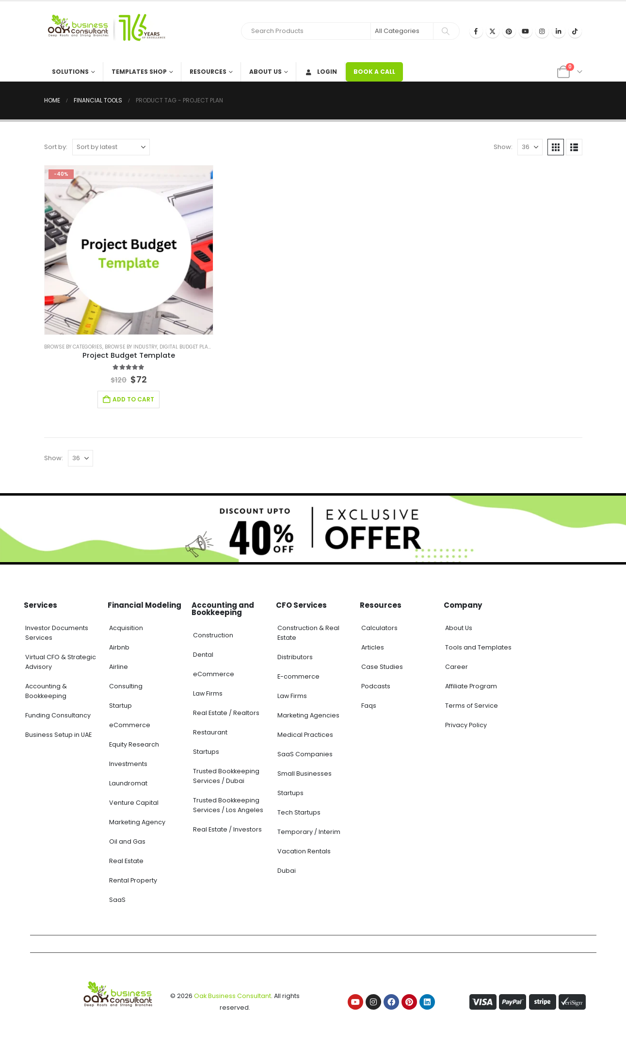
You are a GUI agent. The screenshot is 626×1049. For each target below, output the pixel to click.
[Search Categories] (401, 31)
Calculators (379, 628)
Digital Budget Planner (191, 346)
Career (456, 667)
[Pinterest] (509, 31)
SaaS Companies (305, 754)
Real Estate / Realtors (226, 713)
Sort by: (55, 146)
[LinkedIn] (558, 31)
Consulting (126, 686)
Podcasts (375, 686)
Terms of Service (471, 705)
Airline (118, 667)
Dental (203, 654)
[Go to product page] (129, 250)
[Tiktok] (575, 31)
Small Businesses (304, 773)
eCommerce (129, 725)
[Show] (530, 147)
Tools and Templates (478, 647)
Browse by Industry (131, 346)
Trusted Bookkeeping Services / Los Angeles (228, 805)
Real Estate (126, 861)
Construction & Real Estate (308, 633)
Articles (372, 647)
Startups (206, 752)
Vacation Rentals (304, 851)
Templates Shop (139, 71)
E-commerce (298, 676)
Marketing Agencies (308, 715)
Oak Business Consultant (232, 996)
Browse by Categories (73, 346)
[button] (555, 147)
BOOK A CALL (374, 71)
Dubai (286, 870)
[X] (492, 31)
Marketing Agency (137, 822)
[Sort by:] (111, 147)
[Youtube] (525, 31)
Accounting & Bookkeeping (46, 691)
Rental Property (133, 880)
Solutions (70, 71)
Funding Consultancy (58, 715)
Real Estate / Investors (227, 829)
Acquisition (126, 628)
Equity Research (134, 744)
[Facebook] (476, 31)
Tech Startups (299, 812)
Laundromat (128, 783)
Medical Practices (305, 735)
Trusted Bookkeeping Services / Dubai (226, 776)
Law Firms (208, 693)
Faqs (368, 705)
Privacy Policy (466, 725)
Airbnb (119, 647)
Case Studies (382, 667)
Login (321, 71)
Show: (503, 146)
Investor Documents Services (56, 633)
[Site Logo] (104, 31)
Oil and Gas (127, 841)
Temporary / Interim (308, 832)
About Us (265, 71)
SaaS (117, 900)
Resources (208, 71)
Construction (213, 635)
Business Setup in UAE (58, 735)
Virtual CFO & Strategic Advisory (60, 662)
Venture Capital (134, 803)
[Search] (445, 31)
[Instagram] (542, 31)
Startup (120, 705)
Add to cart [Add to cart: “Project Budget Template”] (133, 399)
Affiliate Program (471, 686)
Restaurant (210, 732)
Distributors (295, 657)
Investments (128, 764)
